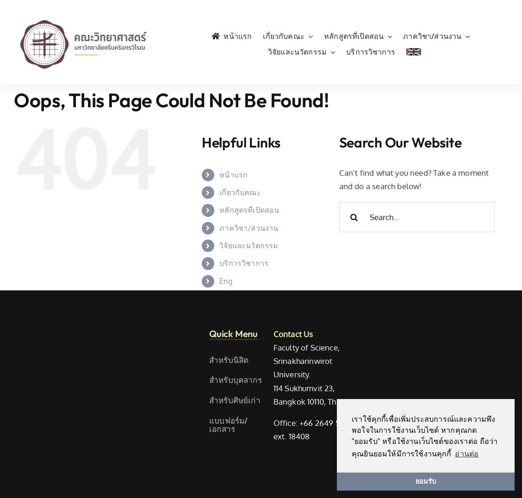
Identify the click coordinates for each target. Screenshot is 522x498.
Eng (225, 281)
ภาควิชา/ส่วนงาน (248, 228)
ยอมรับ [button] (426, 481)
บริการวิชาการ (243, 263)
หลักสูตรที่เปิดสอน (249, 210)
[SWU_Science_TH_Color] (83, 18)
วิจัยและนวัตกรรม (248, 245)
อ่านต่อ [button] (466, 454)
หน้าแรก (233, 174)
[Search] (354, 217)
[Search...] (417, 217)
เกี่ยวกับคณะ (240, 192)
